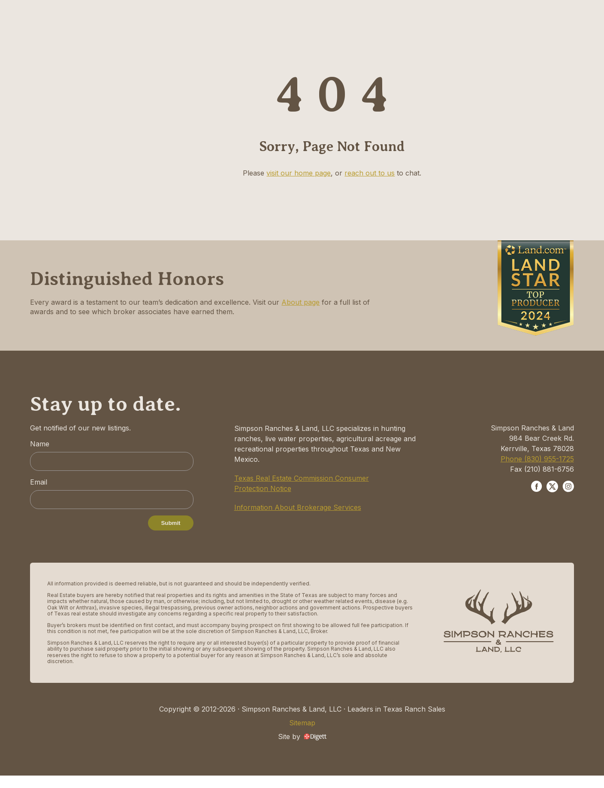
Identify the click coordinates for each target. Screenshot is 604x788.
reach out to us (369, 173)
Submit (170, 523)
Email (38, 482)
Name (39, 443)
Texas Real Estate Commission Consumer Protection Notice (301, 483)
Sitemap (302, 722)
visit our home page (298, 173)
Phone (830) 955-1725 (537, 459)
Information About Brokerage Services (297, 507)
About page (300, 302)
